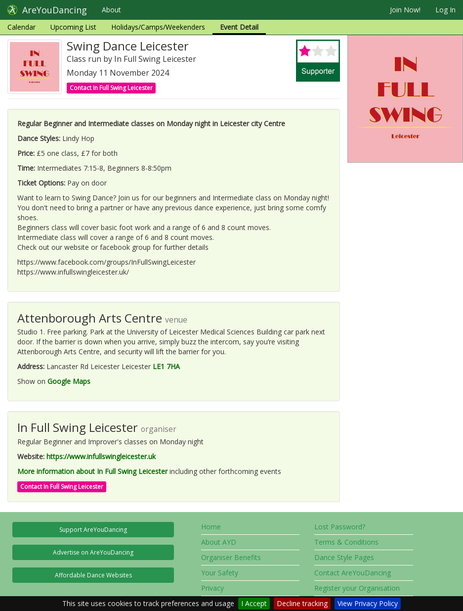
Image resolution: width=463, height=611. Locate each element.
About (111, 9)
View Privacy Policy (367, 603)
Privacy (212, 588)
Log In (445, 9)
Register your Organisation (357, 588)
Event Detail (239, 27)
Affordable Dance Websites (93, 575)
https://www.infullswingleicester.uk (101, 456)
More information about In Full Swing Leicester (92, 471)
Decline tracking (302, 603)
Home (211, 526)
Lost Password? (339, 526)
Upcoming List (73, 27)
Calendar (21, 27)
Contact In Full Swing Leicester (111, 88)
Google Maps (68, 381)
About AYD (218, 542)
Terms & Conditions (346, 542)
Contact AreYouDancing (352, 572)
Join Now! (405, 9)
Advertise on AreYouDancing (93, 552)
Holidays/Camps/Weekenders (158, 27)
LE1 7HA (166, 366)
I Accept (254, 603)
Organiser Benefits (231, 557)
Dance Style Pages (344, 557)
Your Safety (219, 572)
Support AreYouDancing (93, 529)
